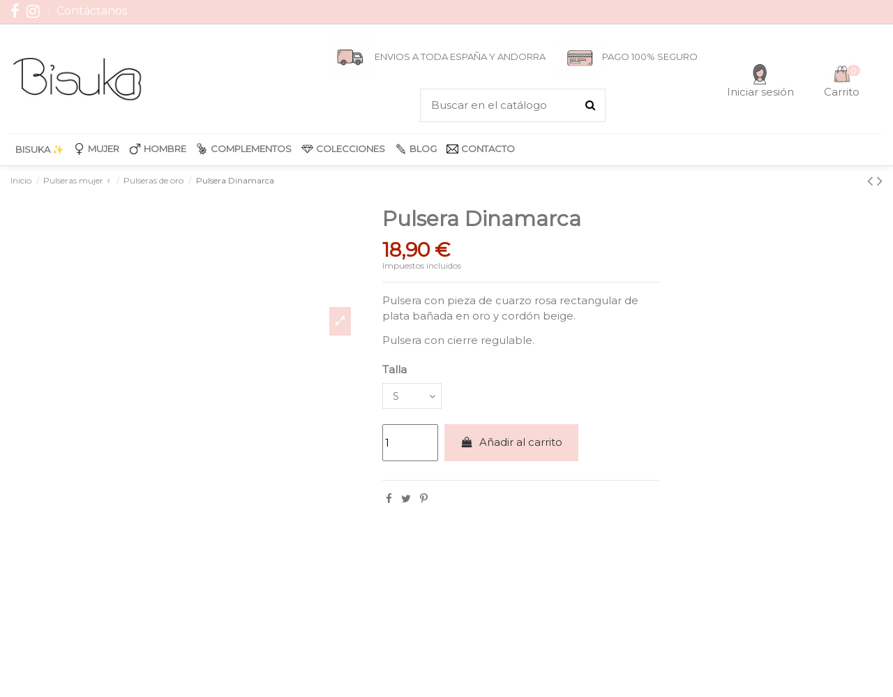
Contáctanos (92, 10)
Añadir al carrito (511, 444)
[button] (96, 149)
